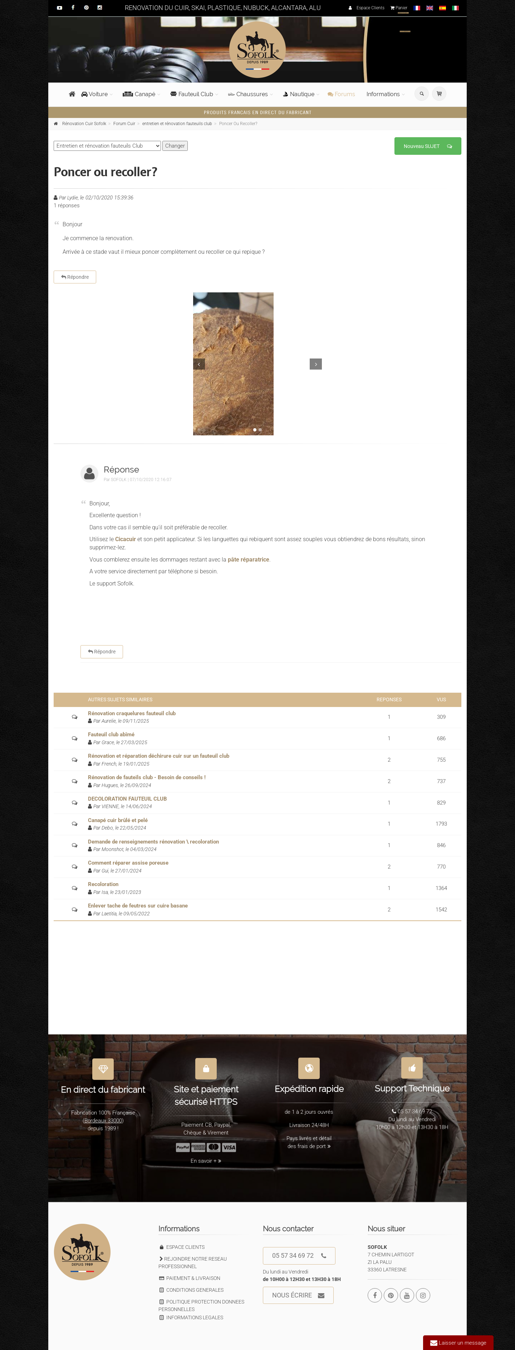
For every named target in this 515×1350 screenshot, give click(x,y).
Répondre (75, 277)
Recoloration (103, 884)
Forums (341, 94)
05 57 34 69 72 (299, 1255)
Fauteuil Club (191, 94)
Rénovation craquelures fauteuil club (132, 713)
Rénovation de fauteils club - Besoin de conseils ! (147, 777)
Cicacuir (126, 539)
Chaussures (248, 94)
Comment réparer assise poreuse (128, 863)
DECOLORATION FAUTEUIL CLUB (127, 799)
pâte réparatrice (248, 559)
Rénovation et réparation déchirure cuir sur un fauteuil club (158, 756)
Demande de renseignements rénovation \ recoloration (153, 842)
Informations (383, 94)
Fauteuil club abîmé (111, 734)
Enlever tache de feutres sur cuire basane (138, 906)
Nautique (298, 94)
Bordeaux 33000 (103, 1117)
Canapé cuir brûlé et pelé (118, 820)
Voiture (94, 94)
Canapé (139, 94)
